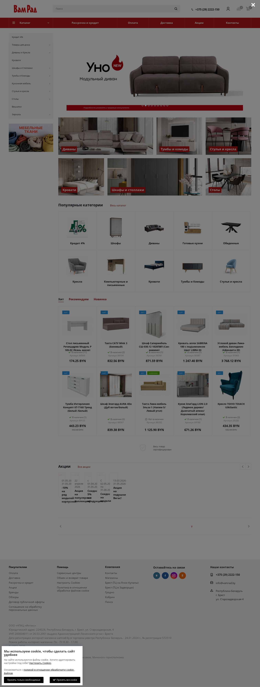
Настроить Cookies (40, 663)
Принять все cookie (65, 679)
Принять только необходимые (23, 679)
